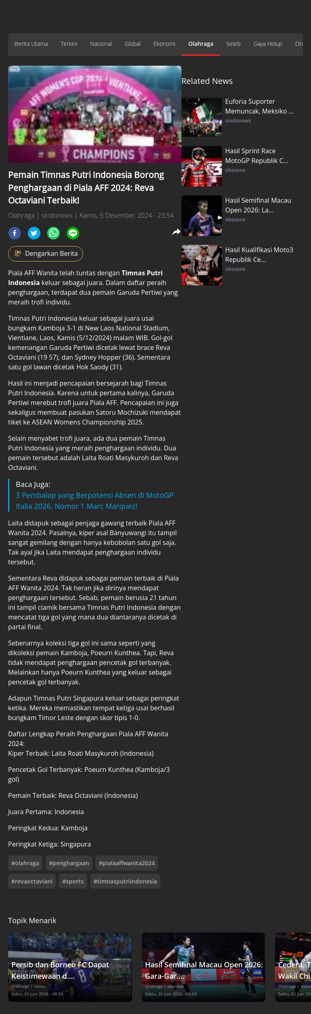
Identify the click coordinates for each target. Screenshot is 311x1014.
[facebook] (14, 233)
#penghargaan (69, 863)
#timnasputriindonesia (125, 881)
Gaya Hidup (267, 43)
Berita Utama (31, 43)
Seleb (233, 43)
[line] (72, 233)
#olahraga (25, 863)
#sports (73, 881)
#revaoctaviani (32, 881)
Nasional (101, 43)
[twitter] (34, 233)
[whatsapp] (53, 233)
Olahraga (200, 43)
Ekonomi (164, 43)
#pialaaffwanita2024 (127, 863)
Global (133, 43)
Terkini (69, 43)
